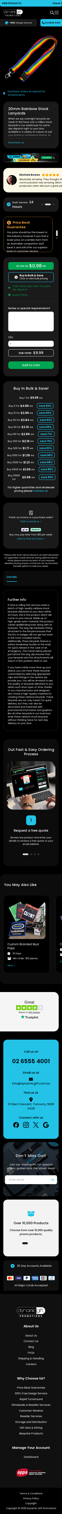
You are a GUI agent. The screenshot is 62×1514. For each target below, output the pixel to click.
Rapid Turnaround (31, 1399)
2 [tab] (48, 204)
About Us (31, 1335)
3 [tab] (53, 204)
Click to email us (29, 521)
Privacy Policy (31, 1498)
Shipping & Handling (31, 1358)
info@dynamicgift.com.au (31, 1083)
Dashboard (31, 1457)
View (10, 965)
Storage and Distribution (31, 1422)
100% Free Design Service (31, 1393)
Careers (31, 1364)
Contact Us (40, 491)
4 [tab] (38, 854)
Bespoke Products (31, 1433)
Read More (14, 142)
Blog (31, 1347)
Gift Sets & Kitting (31, 1428)
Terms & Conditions (31, 1493)
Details (12, 577)
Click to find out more (29, 538)
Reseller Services (31, 1416)
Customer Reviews (31, 1411)
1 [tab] (42, 204)
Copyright (31, 1503)
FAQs (31, 1353)
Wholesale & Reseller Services (31, 1405)
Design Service (18, 23)
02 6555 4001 (52, 22)
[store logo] (13, 13)
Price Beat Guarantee (31, 1388)
